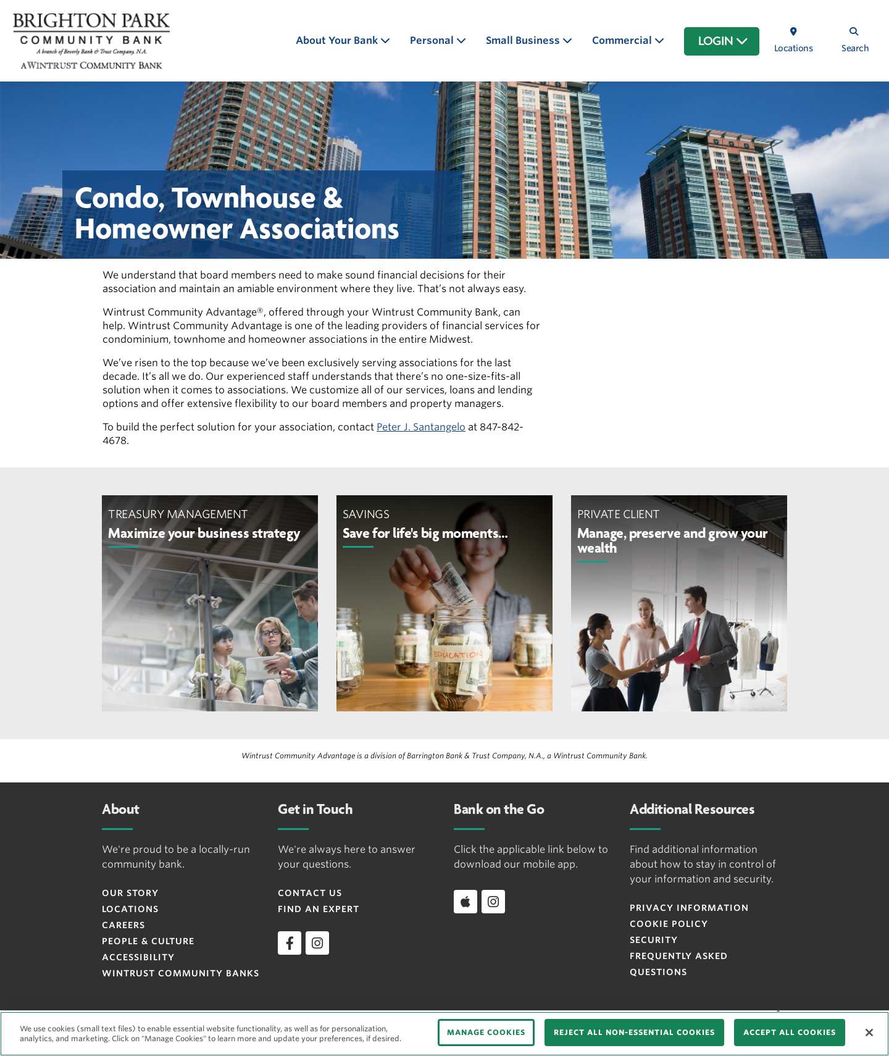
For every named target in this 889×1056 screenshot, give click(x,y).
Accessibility (138, 957)
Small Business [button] (524, 40)
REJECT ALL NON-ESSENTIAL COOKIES (634, 1032)
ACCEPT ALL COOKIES (789, 1032)
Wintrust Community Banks (180, 973)
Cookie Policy (669, 924)
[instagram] (317, 943)
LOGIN (723, 41)
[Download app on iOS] (465, 901)
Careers (123, 925)
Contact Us (310, 893)
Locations (130, 909)
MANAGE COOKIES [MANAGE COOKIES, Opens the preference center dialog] (486, 1032)
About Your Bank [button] (338, 40)
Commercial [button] (623, 40)
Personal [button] (433, 40)
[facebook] (289, 943)
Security (654, 940)
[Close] (869, 1032)
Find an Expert (318, 909)
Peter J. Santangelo (421, 427)
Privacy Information (689, 908)
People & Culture (148, 941)
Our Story (130, 893)
